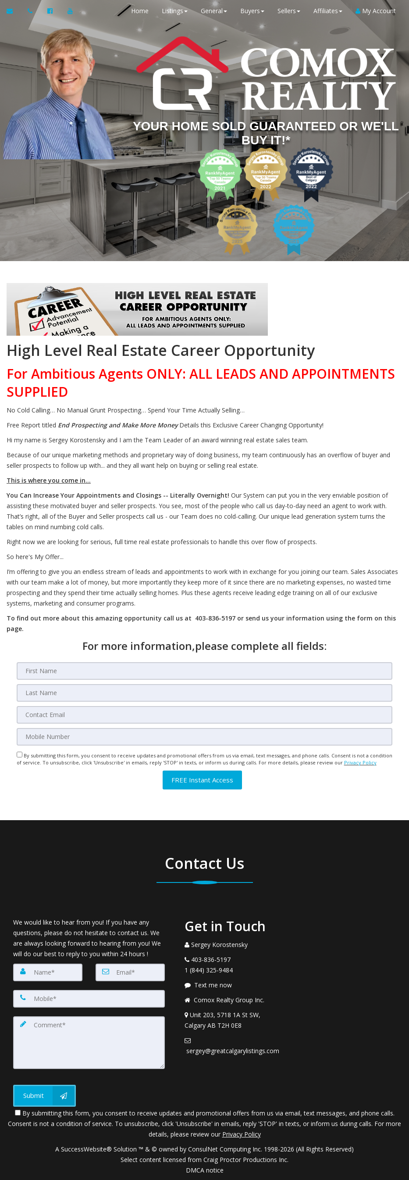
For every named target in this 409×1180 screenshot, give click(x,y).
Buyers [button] (252, 11)
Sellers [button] (288, 11)
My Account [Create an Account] (376, 11)
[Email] (205, 715)
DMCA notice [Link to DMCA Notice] (205, 1170)
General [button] (214, 11)
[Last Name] (205, 693)
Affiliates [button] (327, 11)
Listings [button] (175, 11)
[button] (202, 780)
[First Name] (205, 671)
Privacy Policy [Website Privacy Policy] (360, 762)
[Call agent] (31, 11)
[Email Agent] (14, 11)
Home (140, 11)
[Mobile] (205, 737)
